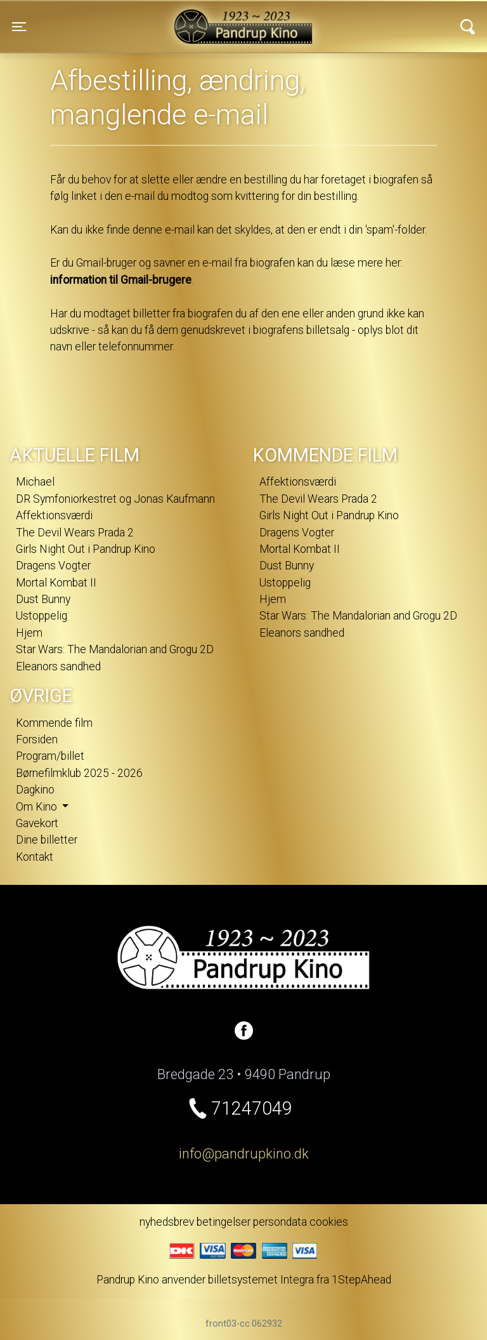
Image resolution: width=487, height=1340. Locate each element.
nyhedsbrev (167, 1222)
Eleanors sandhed (58, 666)
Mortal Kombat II (56, 582)
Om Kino (38, 806)
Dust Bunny (43, 599)
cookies (328, 1222)
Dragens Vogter (53, 565)
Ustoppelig (41, 615)
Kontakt (34, 857)
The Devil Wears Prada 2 (75, 532)
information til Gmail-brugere (121, 280)
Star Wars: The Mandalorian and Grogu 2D (115, 649)
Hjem (29, 633)
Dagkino (35, 789)
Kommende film (54, 723)
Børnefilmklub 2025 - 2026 (79, 773)
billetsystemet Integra (261, 1279)
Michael (35, 481)
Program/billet (50, 756)
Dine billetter (46, 839)
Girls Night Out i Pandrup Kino (85, 549)
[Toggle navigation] (19, 26)
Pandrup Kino (137, 18)
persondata (280, 1222)
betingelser (223, 1222)
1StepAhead (361, 1279)
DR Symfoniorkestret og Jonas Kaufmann (115, 499)
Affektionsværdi (54, 515)
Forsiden (37, 739)
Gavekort (37, 823)
